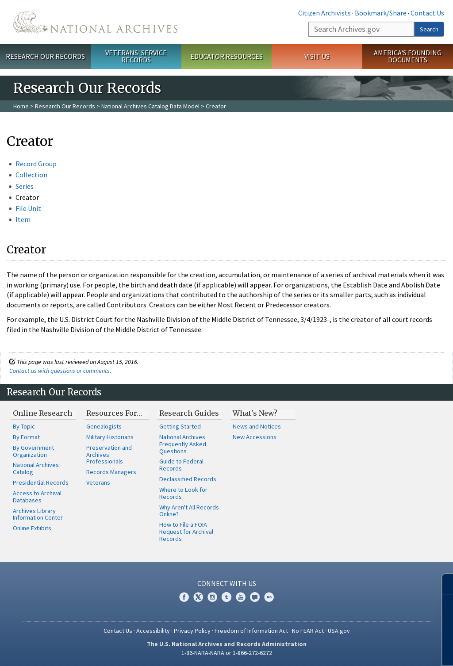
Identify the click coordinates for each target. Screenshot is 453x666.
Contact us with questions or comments (59, 371)
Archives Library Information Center (38, 514)
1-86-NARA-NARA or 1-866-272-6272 (226, 653)
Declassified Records (187, 479)
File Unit (28, 208)
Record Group (36, 163)
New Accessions (254, 437)
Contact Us (427, 12)
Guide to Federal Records (181, 464)
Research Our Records (45, 56)
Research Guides (189, 413)
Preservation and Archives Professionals (109, 455)
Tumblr (226, 597)
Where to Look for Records (183, 493)
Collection (31, 174)
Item (23, 219)
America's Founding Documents (407, 56)
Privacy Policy (192, 631)
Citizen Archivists (324, 12)
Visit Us (317, 56)
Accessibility (153, 631)
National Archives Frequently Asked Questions (182, 444)
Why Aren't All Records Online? (189, 510)
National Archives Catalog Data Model (150, 106)
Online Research (42, 413)
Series (24, 186)
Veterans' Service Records (136, 56)
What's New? (255, 413)
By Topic (24, 426)
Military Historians (110, 437)
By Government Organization (33, 451)
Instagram (212, 597)
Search (429, 29)
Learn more (374, 650)
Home (21, 106)
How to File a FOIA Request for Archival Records (186, 532)
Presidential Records (41, 482)
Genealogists (104, 426)
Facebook (184, 597)
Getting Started (180, 426)
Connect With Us (226, 583)
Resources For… (114, 413)
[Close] (442, 583)
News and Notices (257, 426)
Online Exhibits (32, 528)
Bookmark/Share (381, 12)
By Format (26, 437)
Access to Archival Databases (37, 496)
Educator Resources (226, 56)
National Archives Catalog (36, 468)
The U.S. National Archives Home (95, 22)
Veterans (98, 482)
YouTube (240, 597)
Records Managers (111, 472)
